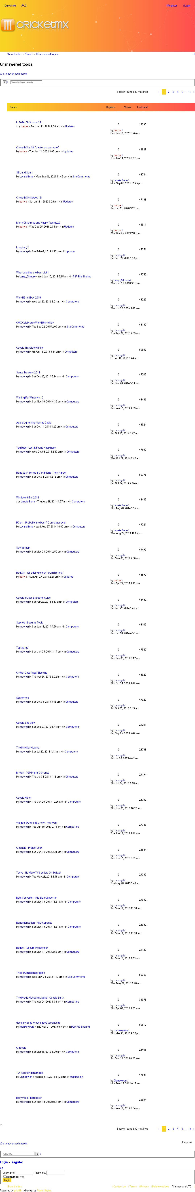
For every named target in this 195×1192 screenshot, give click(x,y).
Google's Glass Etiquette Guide (33, 597)
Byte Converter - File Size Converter (36, 897)
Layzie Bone (26, 176)
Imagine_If (22, 247)
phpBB (18, 1190)
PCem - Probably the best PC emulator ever (41, 522)
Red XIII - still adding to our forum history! (39, 572)
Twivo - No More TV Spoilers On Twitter (38, 872)
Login (4, 1162)
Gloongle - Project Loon (29, 847)
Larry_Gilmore (28, 276)
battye (24, 126)
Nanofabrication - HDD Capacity (34, 922)
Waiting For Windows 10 (29, 397)
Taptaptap (22, 647)
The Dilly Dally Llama (27, 747)
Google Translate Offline (30, 347)
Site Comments (81, 176)
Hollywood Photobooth (29, 1097)
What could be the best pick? (32, 272)
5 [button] (182, 91)
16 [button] (189, 91)
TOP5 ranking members (30, 1072)
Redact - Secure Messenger (32, 947)
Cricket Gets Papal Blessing (31, 672)
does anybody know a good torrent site (38, 1022)
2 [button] (168, 91)
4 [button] (178, 91)
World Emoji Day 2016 (28, 297)
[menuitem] (23, 5)
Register (17, 1162)
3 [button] (173, 91)
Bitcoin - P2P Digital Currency (32, 772)
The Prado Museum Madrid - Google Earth (40, 997)
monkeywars (27, 1026)
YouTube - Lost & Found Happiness (36, 447)
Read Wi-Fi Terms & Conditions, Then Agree (41, 472)
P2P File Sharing (82, 276)
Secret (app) (23, 547)
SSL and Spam (24, 172)
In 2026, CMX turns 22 (28, 122)
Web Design (76, 1076)
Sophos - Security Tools (29, 622)
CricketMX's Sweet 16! (29, 197)
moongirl (25, 251)
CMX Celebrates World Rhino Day (35, 322)
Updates (70, 126)
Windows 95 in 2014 (27, 497)
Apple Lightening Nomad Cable (33, 422)
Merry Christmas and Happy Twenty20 (38, 222)
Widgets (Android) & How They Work (36, 822)
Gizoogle (21, 1047)
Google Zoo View (25, 722)
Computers (72, 301)
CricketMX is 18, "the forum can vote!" (37, 147)
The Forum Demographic (30, 972)
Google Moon (23, 797)
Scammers (22, 697)
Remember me (15, 1176)
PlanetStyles (44, 1190)
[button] (158, 91)
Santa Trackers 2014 (28, 372)
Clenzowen (26, 1076)
